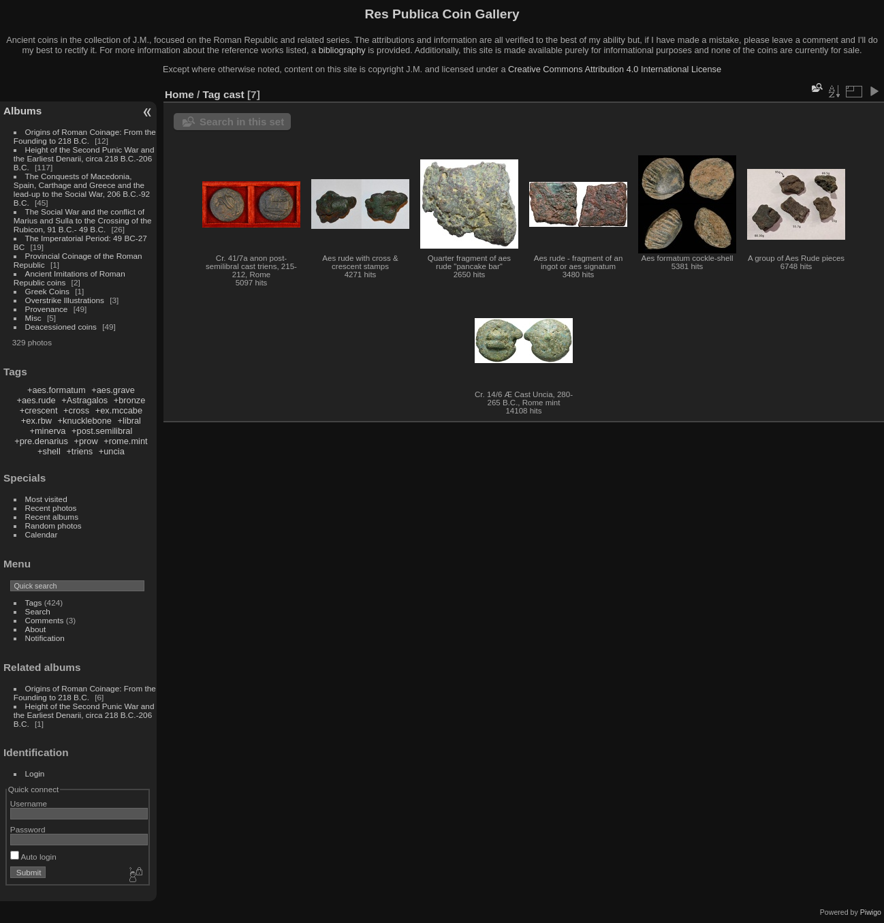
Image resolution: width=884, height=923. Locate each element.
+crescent (39, 410)
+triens (79, 451)
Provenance (46, 308)
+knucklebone (85, 421)
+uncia (112, 451)
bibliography (342, 50)
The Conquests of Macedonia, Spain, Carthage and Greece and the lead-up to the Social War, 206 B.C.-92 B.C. (82, 189)
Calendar (41, 534)
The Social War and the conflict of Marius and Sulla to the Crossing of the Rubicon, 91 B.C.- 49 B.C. (83, 220)
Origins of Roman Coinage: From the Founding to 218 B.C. (85, 136)
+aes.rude (35, 400)
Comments (44, 620)
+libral (129, 421)
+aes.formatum (56, 390)
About (35, 629)
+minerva (47, 431)
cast (233, 94)
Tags (33, 602)
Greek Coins (47, 291)
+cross (76, 410)
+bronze (130, 400)
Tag (212, 94)
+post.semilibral (102, 431)
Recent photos (51, 507)
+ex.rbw (36, 421)
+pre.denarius (41, 441)
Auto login (33, 856)
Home (179, 94)
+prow (85, 441)
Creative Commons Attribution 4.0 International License (614, 69)
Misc (33, 317)
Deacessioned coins (61, 326)
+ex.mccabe (118, 410)
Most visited (46, 499)
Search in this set (242, 121)
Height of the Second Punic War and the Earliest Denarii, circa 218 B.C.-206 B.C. (84, 158)
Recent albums (51, 516)
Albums (22, 110)
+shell (49, 451)
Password (28, 829)
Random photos (53, 525)
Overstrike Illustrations (64, 300)
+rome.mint (125, 441)
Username (28, 803)
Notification (45, 637)
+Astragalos (84, 400)
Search (37, 611)
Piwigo (870, 912)
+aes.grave (113, 390)
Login (35, 773)
